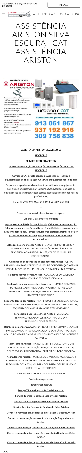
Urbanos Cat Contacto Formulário (41, 218)
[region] (41, 5)
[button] (3, 14)
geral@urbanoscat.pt (41, 384)
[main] (41, 42)
